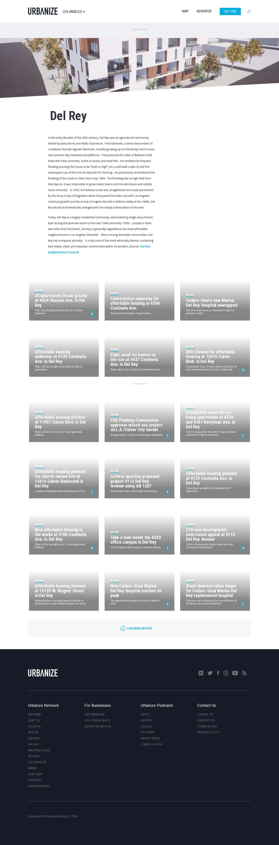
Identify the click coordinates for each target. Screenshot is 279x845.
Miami (32, 768)
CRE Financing (94, 714)
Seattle (34, 720)
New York (35, 774)
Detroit (34, 756)
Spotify (146, 720)
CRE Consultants (97, 720)
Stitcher (147, 732)
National (35, 714)
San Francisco (39, 786)
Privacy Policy (208, 732)
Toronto (35, 780)
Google (146, 726)
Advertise (204, 11)
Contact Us (206, 720)
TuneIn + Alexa (152, 744)
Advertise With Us (97, 726)
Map (185, 11)
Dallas (33, 744)
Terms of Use (207, 726)
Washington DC (39, 750)
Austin (33, 732)
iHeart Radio (150, 738)
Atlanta (34, 726)
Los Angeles (74, 11)
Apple (145, 714)
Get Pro (230, 11)
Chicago (34, 738)
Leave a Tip (205, 714)
